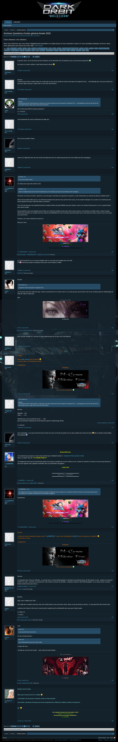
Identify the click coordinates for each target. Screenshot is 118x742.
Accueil (111, 737)
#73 (112, 442)
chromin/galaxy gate (42, 48)
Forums (8, 22)
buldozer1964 (29, 35)
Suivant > (37, 56)
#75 (112, 527)
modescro (23, 619)
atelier (19, 48)
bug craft (34, 48)
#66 (112, 167)
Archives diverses (15, 35)
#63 (112, 114)
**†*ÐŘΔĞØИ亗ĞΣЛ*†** (31, 254)
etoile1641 (8, 150)
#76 (112, 570)
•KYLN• (7, 637)
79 (33, 56)
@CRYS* (75, 536)
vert (87, 50)
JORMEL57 (8, 169)
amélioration (13, 48)
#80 (112, 720)
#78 (112, 617)
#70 (112, 346)
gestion (91, 48)
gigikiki (39, 254)
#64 (112, 129)
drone (86, 48)
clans (54, 48)
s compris (42, 50)
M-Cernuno (19, 330)
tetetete (73, 50)
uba (83, 50)
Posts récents (7, 25)
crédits (59, 48)
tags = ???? (62, 50)
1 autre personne (46, 254)
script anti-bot (49, 50)
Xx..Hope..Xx (20, 589)
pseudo (22, 50)
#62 (112, 89)
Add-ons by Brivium (68, 740)
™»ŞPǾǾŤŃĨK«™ (9, 464)
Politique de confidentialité (110, 740)
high (96, 48)
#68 (112, 270)
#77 (112, 586)
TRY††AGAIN (8, 91)
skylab (56, 50)
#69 (112, 327)
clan (50, 48)
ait (8, 48)
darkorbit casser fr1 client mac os (70, 48)
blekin (24, 48)
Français (5, 737)
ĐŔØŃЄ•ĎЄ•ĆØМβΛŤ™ (9, 588)
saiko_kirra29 (25, 359)
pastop (7, 608)
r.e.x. (33, 50)
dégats (81, 48)
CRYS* (7, 291)
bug (29, 48)
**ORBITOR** (20, 273)
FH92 (24, 330)
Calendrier (16, 22)
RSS (114, 737)
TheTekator (8, 72)
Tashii (6, 110)
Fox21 (18, 619)
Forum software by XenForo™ (41, 740)
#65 (112, 148)
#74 (112, 480)
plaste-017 (7, 50)
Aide (108, 737)
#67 (112, 251)
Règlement (100, 740)
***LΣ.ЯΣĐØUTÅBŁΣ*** (9, 189)
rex (37, 50)
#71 (112, 393)
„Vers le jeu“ (39, 46)
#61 (112, 70)
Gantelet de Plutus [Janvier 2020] (74, 456)
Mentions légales (102, 737)
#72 (112, 427)
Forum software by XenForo (15, 740)
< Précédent (13, 56)
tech (68, 50)
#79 (112, 680)
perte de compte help (104, 48)
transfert (78, 50)
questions (27, 50)
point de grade (14, 50)
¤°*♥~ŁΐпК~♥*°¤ (63, 474)
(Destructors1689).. (21, 254)
